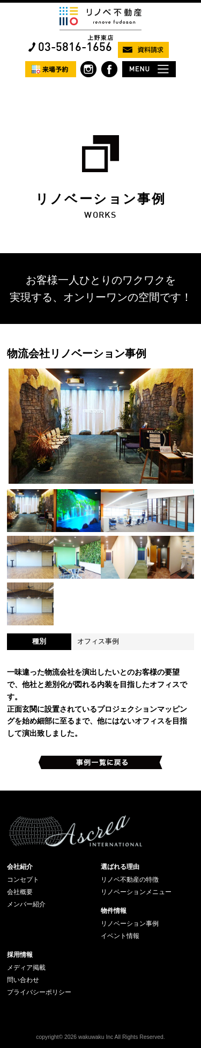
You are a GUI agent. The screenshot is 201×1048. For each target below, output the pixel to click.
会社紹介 (20, 867)
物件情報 (113, 910)
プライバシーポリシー (39, 992)
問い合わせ (23, 980)
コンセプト (23, 879)
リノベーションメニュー (136, 892)
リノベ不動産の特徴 (130, 879)
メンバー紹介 (26, 904)
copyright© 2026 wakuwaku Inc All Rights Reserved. (100, 1037)
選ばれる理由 (120, 867)
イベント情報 (120, 936)
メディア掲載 (26, 967)
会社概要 (20, 892)
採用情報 (20, 954)
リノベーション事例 (130, 923)
